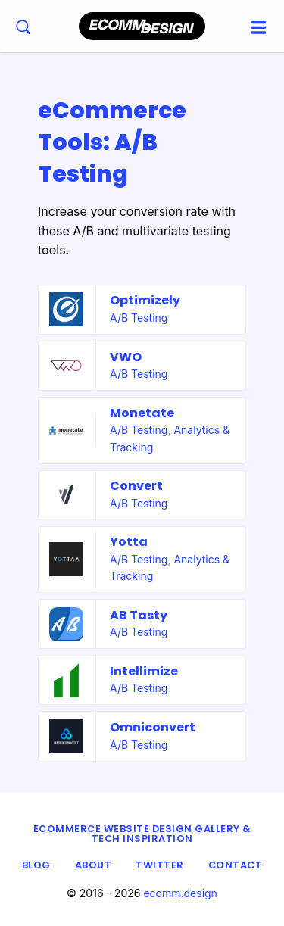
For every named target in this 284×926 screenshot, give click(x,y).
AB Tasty (138, 615)
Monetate (142, 413)
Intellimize (144, 671)
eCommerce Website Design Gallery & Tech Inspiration (142, 833)
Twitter (160, 865)
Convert (136, 485)
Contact (235, 865)
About (93, 865)
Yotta (129, 541)
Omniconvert (152, 727)
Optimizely (145, 300)
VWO (126, 357)
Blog (36, 865)
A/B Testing (138, 317)
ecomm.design (180, 893)
